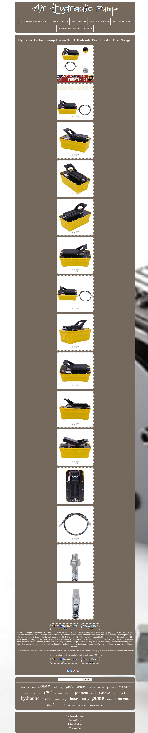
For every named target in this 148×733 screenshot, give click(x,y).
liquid (116, 694)
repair (57, 699)
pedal (70, 686)
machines (58, 693)
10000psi (105, 692)
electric (101, 687)
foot (48, 691)
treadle (37, 693)
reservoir (124, 686)
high (65, 700)
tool (55, 686)
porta (109, 700)
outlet (124, 693)
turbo (23, 687)
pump (98, 698)
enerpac (121, 698)
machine (32, 687)
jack (51, 704)
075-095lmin (68, 694)
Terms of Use (75, 728)
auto (61, 704)
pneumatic (81, 692)
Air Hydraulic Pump (75, 716)
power (44, 686)
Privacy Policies (75, 724)
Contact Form (75, 720)
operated (82, 705)
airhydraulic (27, 694)
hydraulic (30, 698)
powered (72, 705)
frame (46, 699)
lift (93, 692)
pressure (111, 687)
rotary (91, 686)
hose (74, 698)
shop (61, 687)
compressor (96, 705)
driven (81, 686)
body (85, 698)
